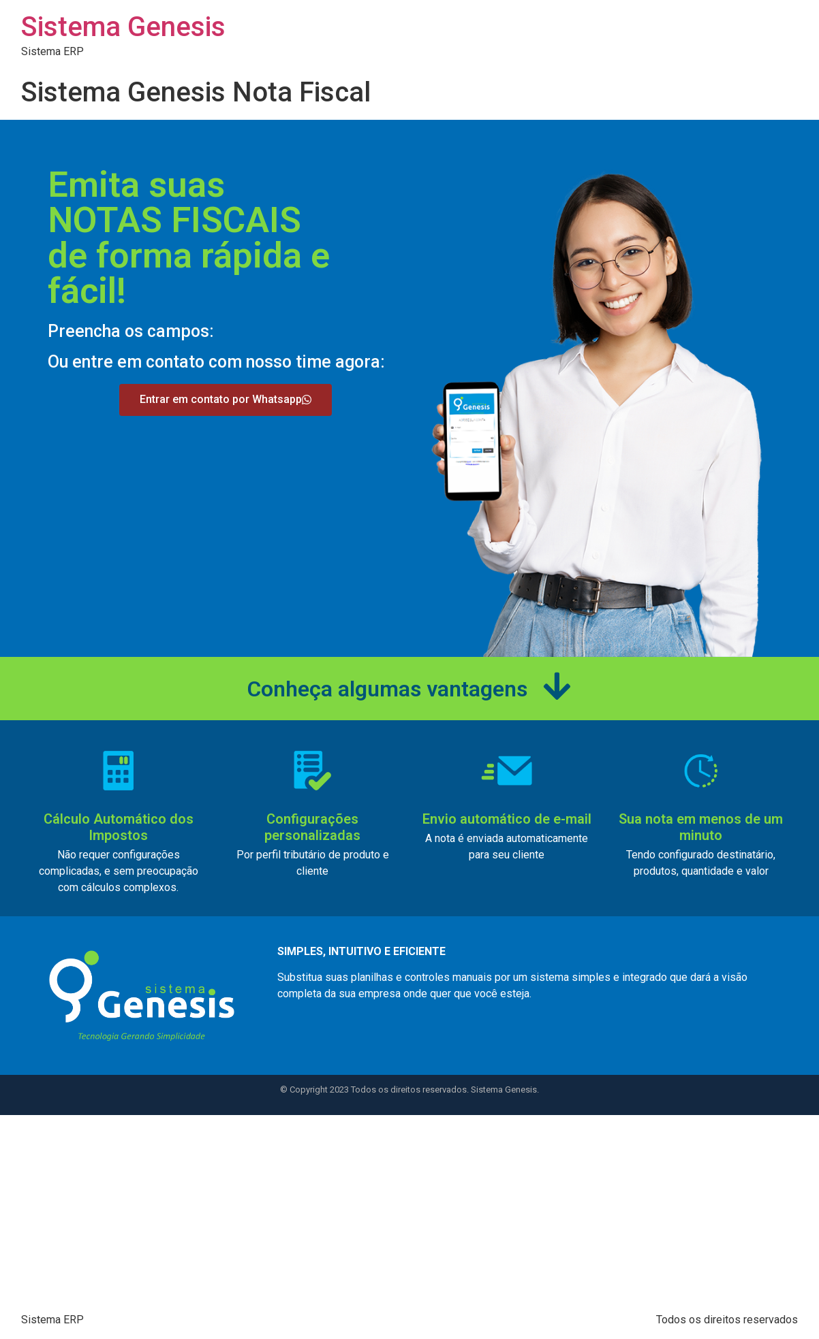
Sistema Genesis (123, 27)
